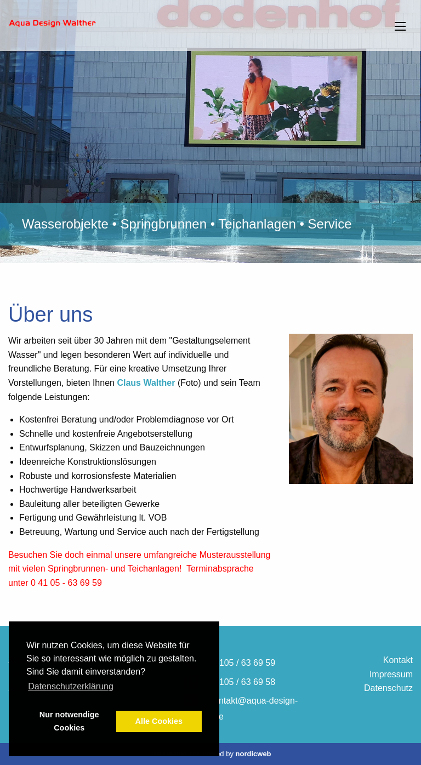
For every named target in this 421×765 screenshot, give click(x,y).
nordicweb (253, 754)
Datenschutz (388, 688)
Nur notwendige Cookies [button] (69, 721)
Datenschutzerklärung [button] (70, 686)
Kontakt (398, 660)
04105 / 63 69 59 (242, 662)
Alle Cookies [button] (159, 721)
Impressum (391, 674)
